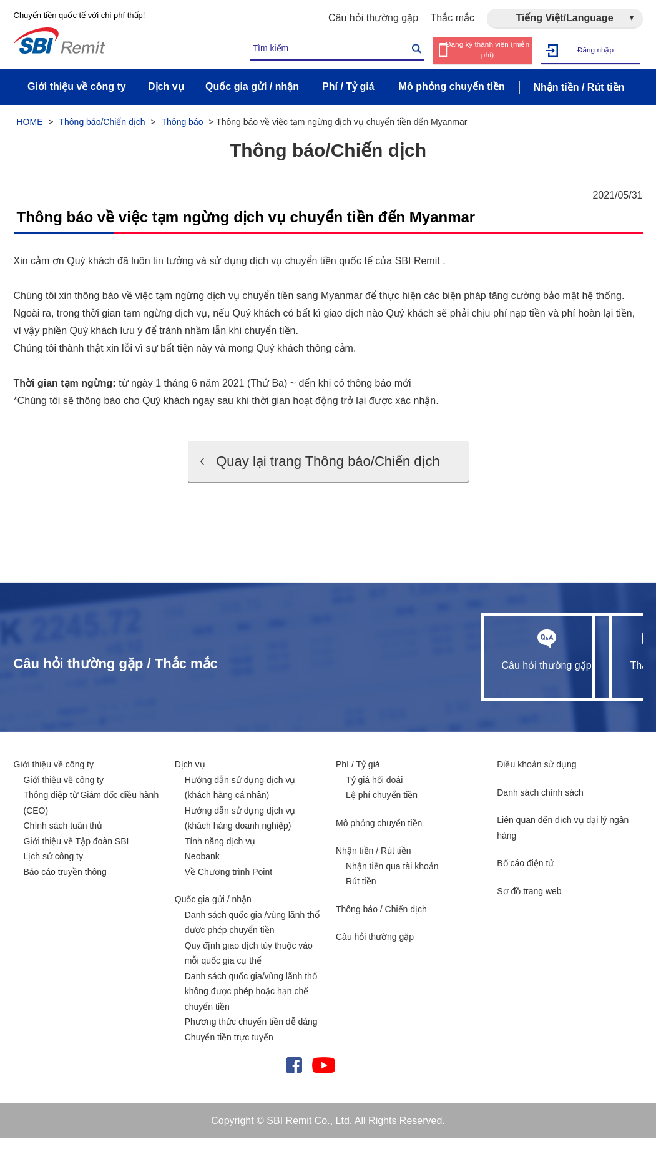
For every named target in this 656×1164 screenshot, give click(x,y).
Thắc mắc (452, 17)
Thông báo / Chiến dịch (381, 935)
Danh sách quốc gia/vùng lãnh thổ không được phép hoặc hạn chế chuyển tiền (251, 1017)
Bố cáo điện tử (525, 889)
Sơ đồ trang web (529, 917)
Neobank (202, 882)
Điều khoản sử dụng (536, 790)
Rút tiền (361, 907)
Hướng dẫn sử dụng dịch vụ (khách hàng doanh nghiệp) (240, 844)
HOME (30, 124)
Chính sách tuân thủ (63, 851)
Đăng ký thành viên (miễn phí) (487, 50)
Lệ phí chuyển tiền (382, 821)
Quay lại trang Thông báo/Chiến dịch (328, 475)
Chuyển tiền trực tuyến (229, 1063)
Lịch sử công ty (54, 882)
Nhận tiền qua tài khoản (392, 892)
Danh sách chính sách (540, 818)
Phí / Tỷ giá (358, 790)
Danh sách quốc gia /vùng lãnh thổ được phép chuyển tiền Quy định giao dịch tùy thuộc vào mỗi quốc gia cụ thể (252, 963)
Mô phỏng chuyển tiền (379, 849)
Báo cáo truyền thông (65, 897)
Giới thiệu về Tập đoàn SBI (76, 867)
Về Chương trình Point (228, 897)
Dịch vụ (190, 790)
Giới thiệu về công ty (54, 790)
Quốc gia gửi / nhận (213, 925)
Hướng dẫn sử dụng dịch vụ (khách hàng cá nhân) (240, 813)
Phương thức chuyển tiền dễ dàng (251, 1047)
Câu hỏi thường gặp (373, 17)
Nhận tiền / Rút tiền (373, 876)
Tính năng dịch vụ (220, 867)
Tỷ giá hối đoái (374, 806)
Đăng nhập (595, 49)
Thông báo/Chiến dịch (102, 124)
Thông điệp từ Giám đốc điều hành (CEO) (91, 828)
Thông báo (182, 124)
